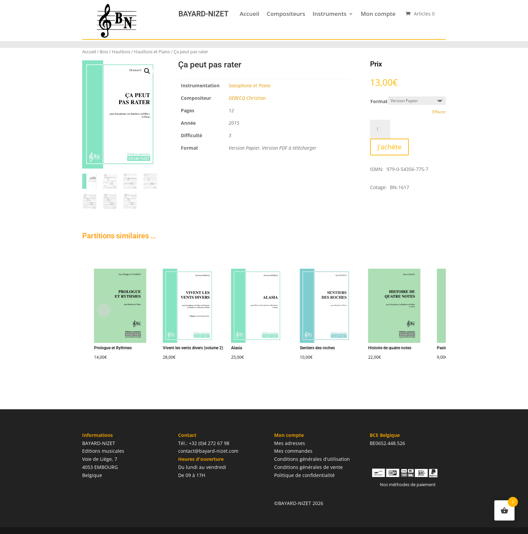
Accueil (249, 14)
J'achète (389, 146)
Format (379, 101)
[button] (147, 71)
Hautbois (121, 52)
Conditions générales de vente (308, 467)
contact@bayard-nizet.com (208, 451)
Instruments (329, 14)
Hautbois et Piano (152, 52)
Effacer (439, 111)
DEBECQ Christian (247, 98)
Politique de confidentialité (304, 475)
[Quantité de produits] (380, 129)
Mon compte (378, 14)
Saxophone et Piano (250, 85)
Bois (104, 52)
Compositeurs (286, 14)
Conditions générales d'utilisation (312, 459)
